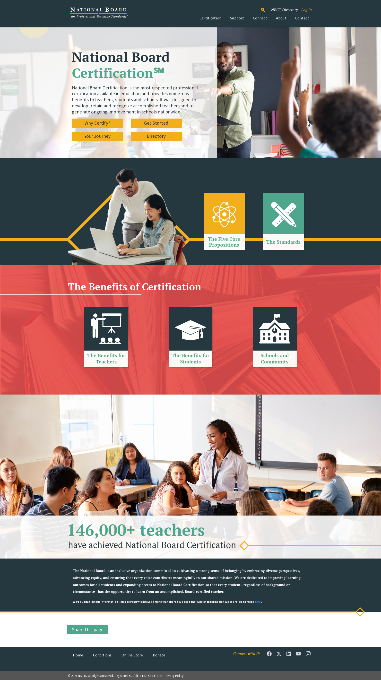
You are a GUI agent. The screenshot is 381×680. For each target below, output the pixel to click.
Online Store (132, 655)
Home (78, 655)
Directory (156, 136)
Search (265, 7)
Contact (302, 18)
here (257, 601)
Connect (260, 18)
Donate (159, 655)
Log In (306, 9)
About (281, 18)
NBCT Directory (284, 9)
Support (237, 18)
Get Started (156, 123)
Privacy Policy (174, 676)
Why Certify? (97, 123)
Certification (210, 18)
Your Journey (97, 136)
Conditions (102, 655)
